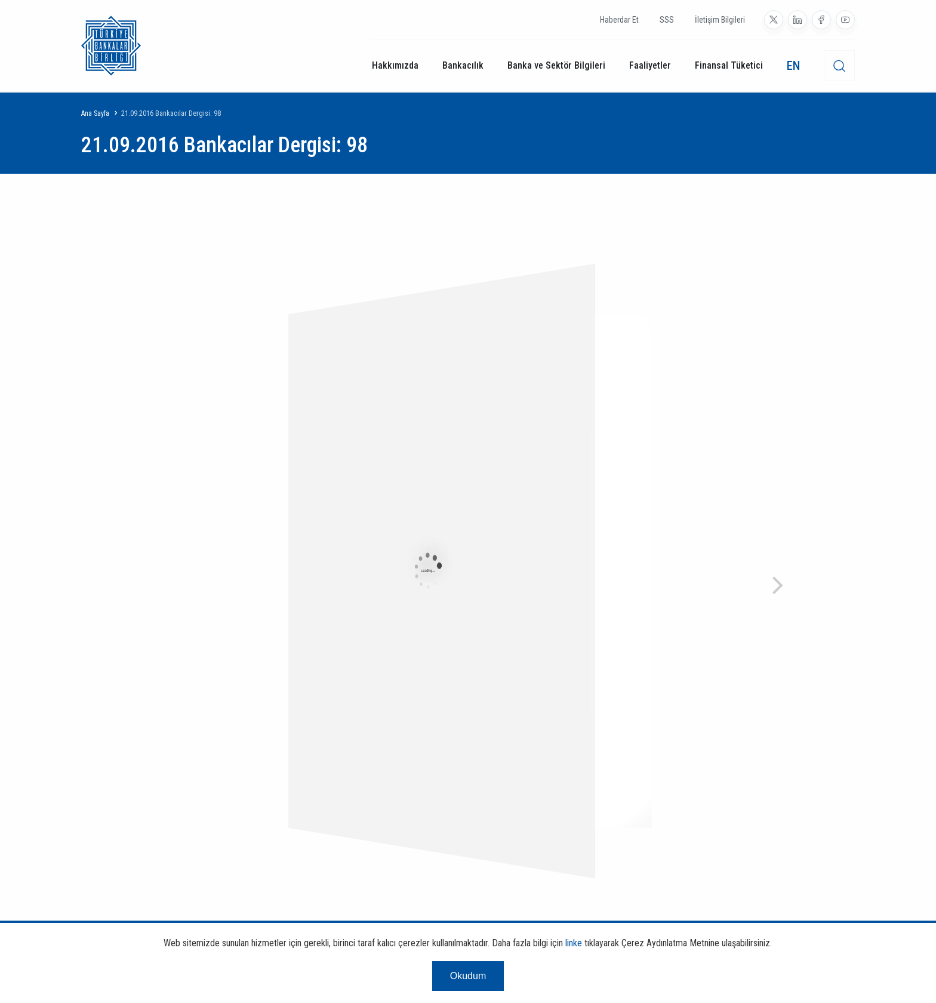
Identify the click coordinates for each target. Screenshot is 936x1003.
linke (573, 943)
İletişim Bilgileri (720, 19)
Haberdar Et (619, 19)
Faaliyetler (650, 65)
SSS (667, 19)
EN (793, 66)
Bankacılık (463, 65)
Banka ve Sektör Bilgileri (556, 65)
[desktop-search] (839, 65)
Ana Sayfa (95, 113)
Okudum (468, 976)
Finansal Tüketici (729, 65)
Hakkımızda (395, 65)
